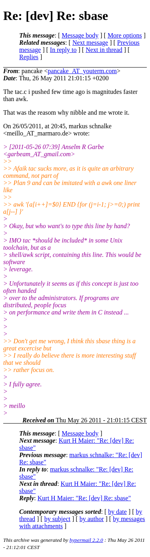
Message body (80, 35)
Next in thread (104, 49)
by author (92, 518)
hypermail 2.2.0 (86, 540)
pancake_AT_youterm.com (82, 71)
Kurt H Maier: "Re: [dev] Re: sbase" (84, 498)
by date (117, 511)
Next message (90, 42)
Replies (28, 57)
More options (125, 35)
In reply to (63, 49)
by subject (57, 518)
